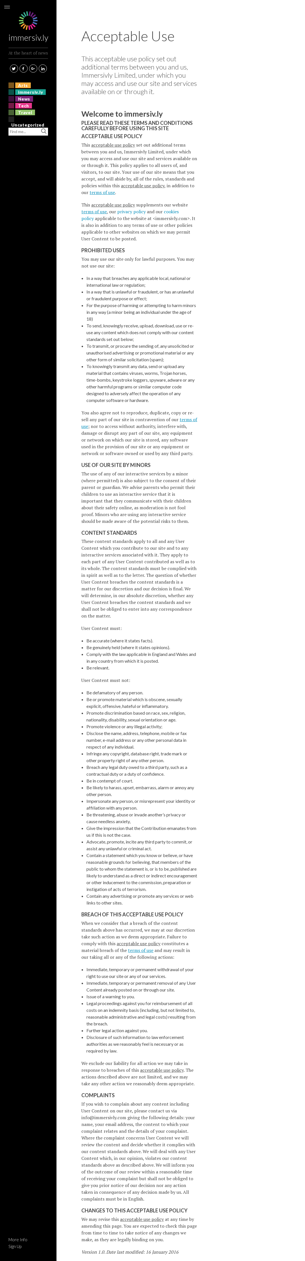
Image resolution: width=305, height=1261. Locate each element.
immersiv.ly (28, 20)
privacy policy (131, 211)
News (24, 98)
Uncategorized (27, 124)
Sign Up (14, 1246)
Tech (23, 105)
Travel (25, 112)
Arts (23, 85)
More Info (17, 1239)
